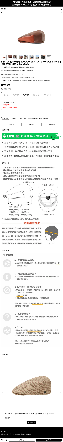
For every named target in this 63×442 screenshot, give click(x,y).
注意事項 (11, 124)
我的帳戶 (12, 396)
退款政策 (17, 396)
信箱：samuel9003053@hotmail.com (11, 408)
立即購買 (48, 440)
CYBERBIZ (34, 436)
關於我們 (6, 396)
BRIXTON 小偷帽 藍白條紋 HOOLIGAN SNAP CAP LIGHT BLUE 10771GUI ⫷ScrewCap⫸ (31, 376)
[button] (61, 374)
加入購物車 (22, 440)
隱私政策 (23, 396)
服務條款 (28, 396)
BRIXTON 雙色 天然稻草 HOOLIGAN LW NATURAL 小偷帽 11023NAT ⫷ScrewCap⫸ (12, 376)
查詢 (2, 396)
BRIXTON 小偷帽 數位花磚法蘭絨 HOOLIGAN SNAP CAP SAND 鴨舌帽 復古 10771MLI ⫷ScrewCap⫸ (50, 376)
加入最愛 (5, 118)
